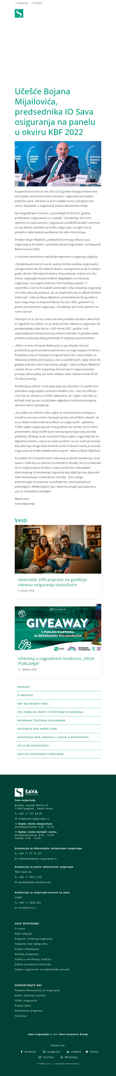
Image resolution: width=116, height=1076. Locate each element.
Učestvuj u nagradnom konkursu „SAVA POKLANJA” (56, 661)
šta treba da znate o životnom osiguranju (58, 712)
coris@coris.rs (27, 907)
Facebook (28, 1051)
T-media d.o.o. (44, 1063)
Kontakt (23, 686)
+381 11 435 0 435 (30, 877)
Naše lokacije (23, 933)
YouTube (46, 1057)
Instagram (51, 1051)
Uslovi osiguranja (26, 1000)
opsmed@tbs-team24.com (34, 882)
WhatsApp (69, 1057)
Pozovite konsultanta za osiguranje (37, 990)
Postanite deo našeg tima (58, 728)
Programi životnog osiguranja (58, 720)
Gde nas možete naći (58, 703)
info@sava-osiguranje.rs (33, 818)
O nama (20, 928)
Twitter (92, 1051)
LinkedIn (74, 1051)
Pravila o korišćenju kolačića (33, 959)
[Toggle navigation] (99, 13)
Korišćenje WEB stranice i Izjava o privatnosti (58, 737)
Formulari (21, 1015)
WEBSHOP (22, 2)
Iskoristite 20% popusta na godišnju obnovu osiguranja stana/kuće (52, 582)
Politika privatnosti (58, 745)
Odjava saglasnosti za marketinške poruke (42, 969)
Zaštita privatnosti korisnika (58, 754)
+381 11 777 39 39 (30, 813)
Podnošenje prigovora (29, 1010)
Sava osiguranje (38, 1034)
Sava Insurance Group (73, 1034)
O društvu (58, 695)
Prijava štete (23, 1005)
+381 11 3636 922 (29, 902)
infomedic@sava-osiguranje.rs (37, 858)
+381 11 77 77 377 (30, 853)
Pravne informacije (27, 949)
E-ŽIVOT (38, 2)
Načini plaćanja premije (30, 995)
